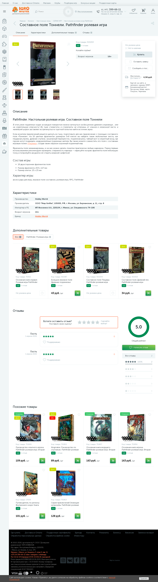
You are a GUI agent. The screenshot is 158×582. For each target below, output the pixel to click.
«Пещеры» (32, 143)
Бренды (78, 532)
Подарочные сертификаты (58, 532)
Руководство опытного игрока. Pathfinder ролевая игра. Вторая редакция (30, 449)
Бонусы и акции (88, 3)
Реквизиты (104, 532)
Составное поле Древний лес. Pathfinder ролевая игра (135, 281)
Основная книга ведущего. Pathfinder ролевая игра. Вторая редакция (100, 449)
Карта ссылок (115, 560)
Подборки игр (70, 3)
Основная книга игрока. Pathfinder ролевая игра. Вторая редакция (136, 449)
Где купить (15, 532)
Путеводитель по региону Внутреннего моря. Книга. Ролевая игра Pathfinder (27, 505)
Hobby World (41, 216)
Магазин (47, 3)
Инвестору (79, 536)
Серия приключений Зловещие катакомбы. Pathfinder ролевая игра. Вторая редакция (65, 505)
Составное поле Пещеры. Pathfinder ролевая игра (98, 281)
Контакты (90, 532)
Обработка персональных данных (26, 536)
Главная (5, 3)
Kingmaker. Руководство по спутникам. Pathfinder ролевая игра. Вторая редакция (65, 449)
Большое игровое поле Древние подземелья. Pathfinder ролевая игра (62, 282)
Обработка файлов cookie (58, 536)
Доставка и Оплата (30, 3)
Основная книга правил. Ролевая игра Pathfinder (27, 281)
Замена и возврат (146, 532)
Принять (144, 578)
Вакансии (129, 532)
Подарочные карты (107, 3)
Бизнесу (117, 532)
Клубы (57, 3)
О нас (15, 3)
